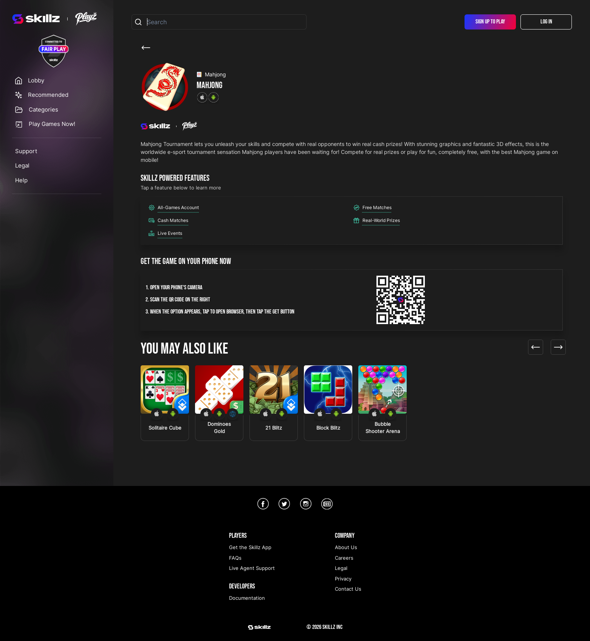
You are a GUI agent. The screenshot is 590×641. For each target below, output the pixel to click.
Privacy (343, 579)
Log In (546, 21)
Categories (43, 109)
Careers (344, 558)
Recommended (48, 94)
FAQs (235, 558)
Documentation (247, 598)
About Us (346, 547)
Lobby (36, 80)
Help (21, 180)
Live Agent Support (252, 568)
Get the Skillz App (250, 547)
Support (26, 151)
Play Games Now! (52, 123)
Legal (22, 165)
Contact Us (348, 589)
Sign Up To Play (490, 21)
